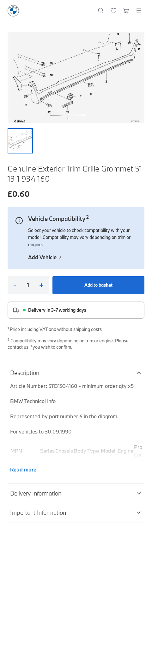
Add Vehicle (45, 257)
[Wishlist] (113, 10)
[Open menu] (138, 10)
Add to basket (98, 285)
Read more (23, 469)
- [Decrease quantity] (14, 285)
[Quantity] (27, 285)
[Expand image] (76, 77)
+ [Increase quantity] (41, 285)
